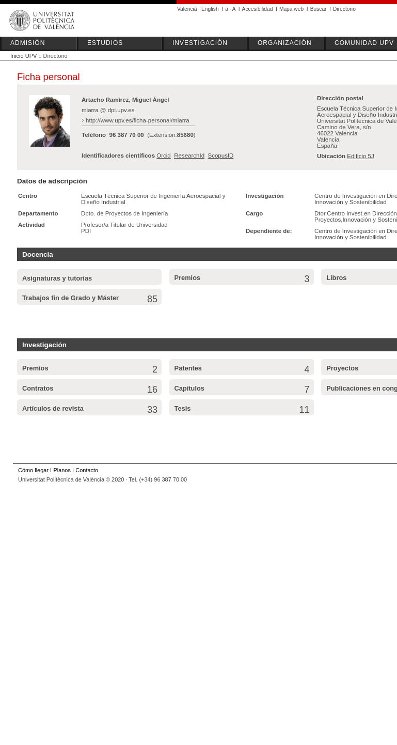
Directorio (344, 9)
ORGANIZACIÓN (285, 42)
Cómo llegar (33, 470)
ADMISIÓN (27, 42)
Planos (61, 470)
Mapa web (291, 9)
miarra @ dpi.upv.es (108, 110)
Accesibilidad (257, 9)
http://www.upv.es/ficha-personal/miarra (137, 120)
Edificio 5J (360, 156)
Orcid (163, 155)
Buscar (318, 9)
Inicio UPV (23, 56)
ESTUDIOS (105, 42)
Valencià (187, 9)
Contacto (86, 470)
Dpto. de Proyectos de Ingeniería (124, 213)
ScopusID (220, 155)
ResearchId (189, 155)
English (210, 9)
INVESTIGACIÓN (200, 42)
